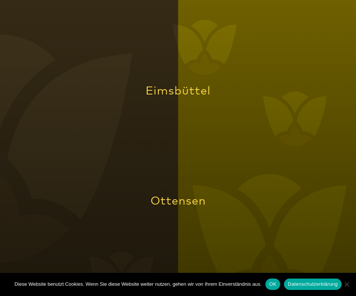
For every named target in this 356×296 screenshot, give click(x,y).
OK (272, 284)
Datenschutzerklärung (312, 284)
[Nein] (346, 284)
